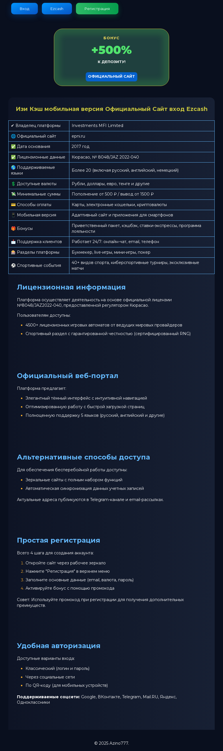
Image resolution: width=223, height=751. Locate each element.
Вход (24, 8)
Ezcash (56, 8)
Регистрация (97, 8)
